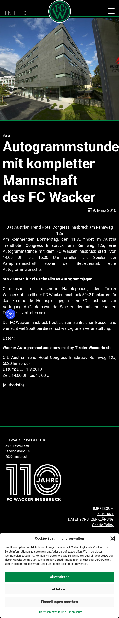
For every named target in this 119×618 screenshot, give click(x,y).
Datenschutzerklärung (52, 612)
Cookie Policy (103, 525)
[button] (112, 538)
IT (16, 13)
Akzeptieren (59, 577)
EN (8, 13)
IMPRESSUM (103, 508)
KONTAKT (105, 514)
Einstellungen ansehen (59, 602)
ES (23, 13)
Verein (7, 136)
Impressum (75, 612)
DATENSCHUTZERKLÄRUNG (91, 519)
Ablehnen (59, 589)
